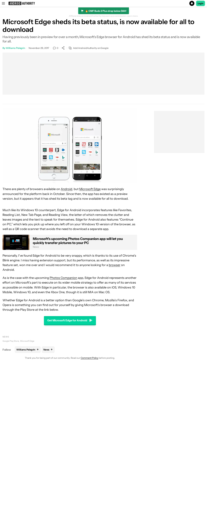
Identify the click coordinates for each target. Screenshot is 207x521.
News (6, 336)
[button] (103, 3)
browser (114, 265)
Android (66, 189)
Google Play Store (11, 341)
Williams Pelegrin (15, 48)
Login (201, 3)
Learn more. (132, 16)
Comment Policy (89, 357)
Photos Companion (63, 278)
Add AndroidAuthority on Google (89, 48)
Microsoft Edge (90, 189)
